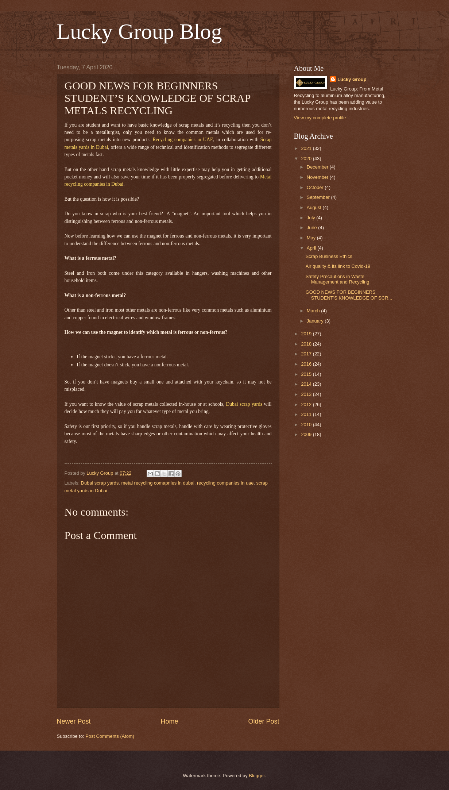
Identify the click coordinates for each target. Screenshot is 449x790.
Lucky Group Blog (139, 31)
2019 (307, 333)
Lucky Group (351, 79)
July (311, 217)
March (314, 310)
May (312, 237)
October (316, 187)
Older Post (263, 721)
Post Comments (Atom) (109, 736)
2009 (307, 434)
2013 (307, 394)
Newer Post (74, 721)
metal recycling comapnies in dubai (157, 483)
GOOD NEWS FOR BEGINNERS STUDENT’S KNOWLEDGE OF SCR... (349, 294)
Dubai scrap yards (100, 483)
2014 (307, 384)
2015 (307, 374)
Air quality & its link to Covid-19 (338, 266)
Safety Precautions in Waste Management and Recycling (337, 279)
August (315, 207)
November (318, 177)
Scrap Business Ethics (329, 256)
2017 (307, 354)
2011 (307, 414)
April (312, 248)
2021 (307, 148)
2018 (307, 344)
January (316, 321)
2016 (307, 364)
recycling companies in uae (225, 483)
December (318, 167)
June (312, 227)
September (319, 197)
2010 (307, 424)
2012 (307, 404)
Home (169, 721)
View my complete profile (320, 117)
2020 (307, 158)
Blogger (257, 775)
